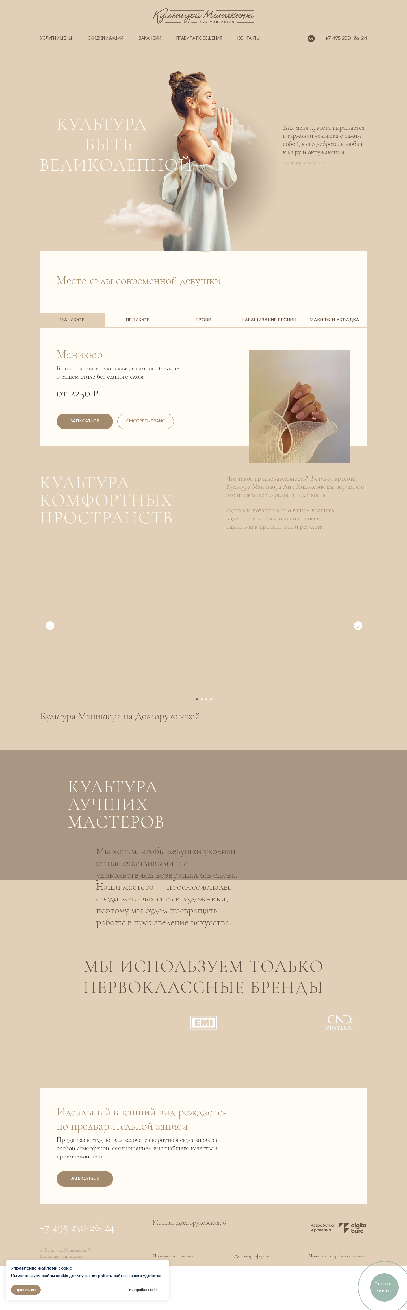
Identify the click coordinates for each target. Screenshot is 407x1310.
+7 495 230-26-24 (346, 38)
